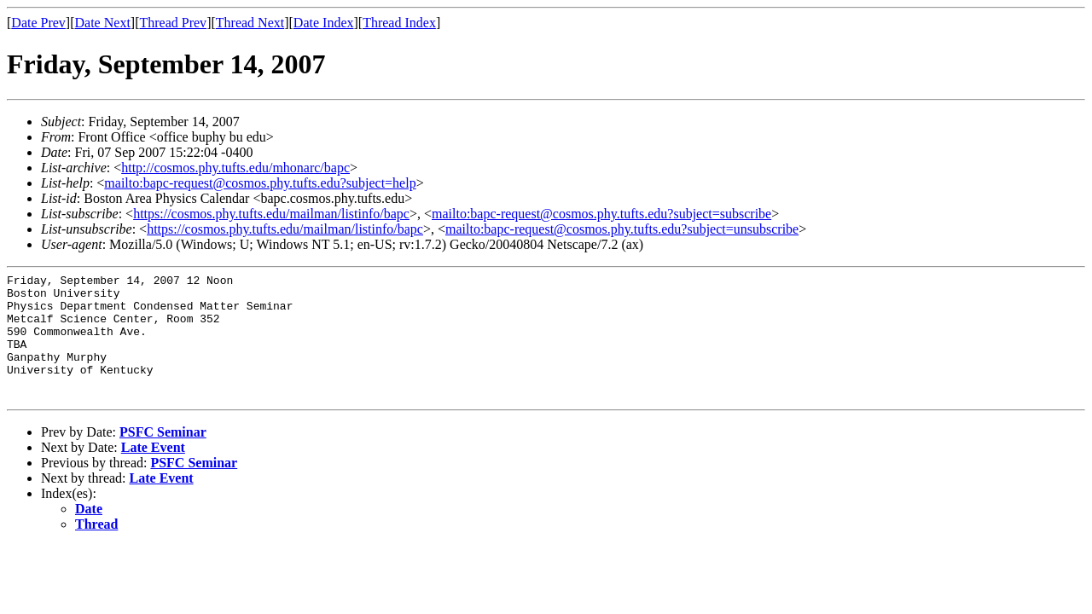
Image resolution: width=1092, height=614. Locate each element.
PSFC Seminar (162, 457)
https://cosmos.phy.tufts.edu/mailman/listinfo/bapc (271, 213)
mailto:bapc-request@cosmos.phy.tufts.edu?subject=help (259, 183)
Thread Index (399, 22)
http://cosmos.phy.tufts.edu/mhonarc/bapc (235, 167)
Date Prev (38, 22)
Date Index (323, 22)
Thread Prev (172, 22)
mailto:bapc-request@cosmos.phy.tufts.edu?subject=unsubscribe (622, 229)
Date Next (103, 22)
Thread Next (250, 22)
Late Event (153, 473)
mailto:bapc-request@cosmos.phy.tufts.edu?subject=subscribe (601, 213)
